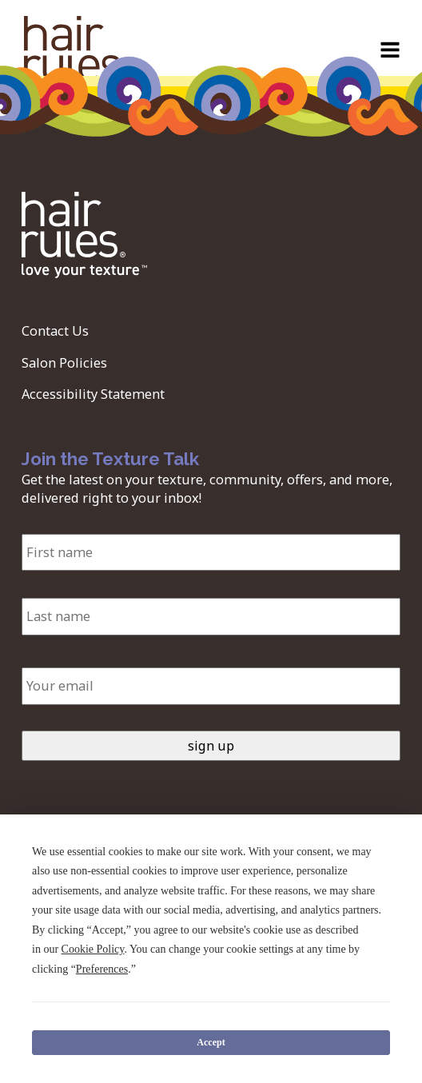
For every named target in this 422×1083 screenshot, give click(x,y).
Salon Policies (64, 363)
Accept (211, 1042)
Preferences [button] (102, 969)
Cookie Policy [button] (93, 949)
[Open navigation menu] (390, 51)
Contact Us (55, 331)
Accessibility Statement (93, 394)
